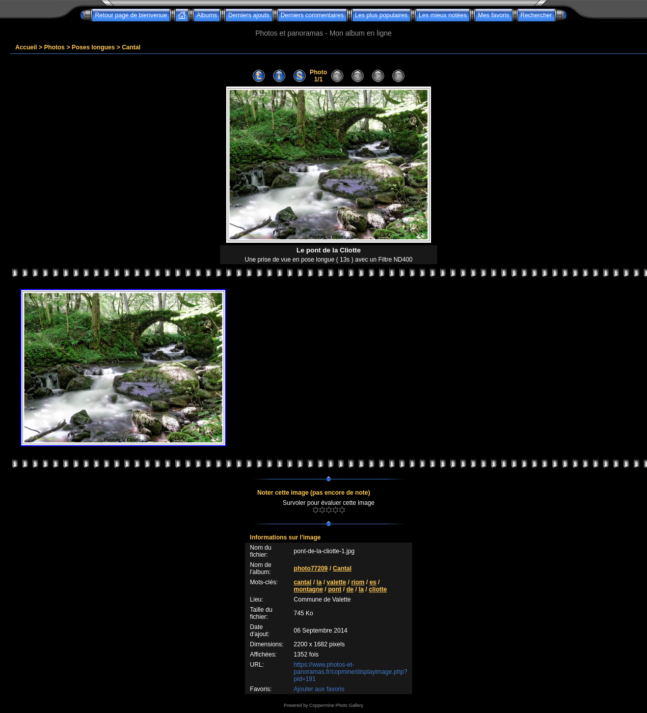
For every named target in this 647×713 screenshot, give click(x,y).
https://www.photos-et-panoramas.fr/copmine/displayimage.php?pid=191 (351, 671)
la (318, 582)
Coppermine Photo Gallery (336, 705)
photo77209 (311, 568)
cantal (303, 582)
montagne (308, 589)
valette (336, 582)
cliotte (378, 589)
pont (334, 589)
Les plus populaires (381, 15)
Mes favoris (493, 15)
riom (357, 582)
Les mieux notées (443, 15)
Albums (207, 15)
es (372, 582)
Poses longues (93, 47)
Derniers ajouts (248, 15)
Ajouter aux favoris (319, 689)
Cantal (131, 47)
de (350, 589)
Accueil (26, 47)
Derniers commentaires (312, 15)
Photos (54, 47)
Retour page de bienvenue (131, 15)
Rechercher (536, 15)
